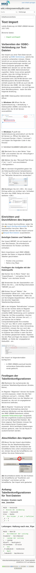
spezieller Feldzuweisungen (12, 416)
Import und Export (13, 37)
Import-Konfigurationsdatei (16, 226)
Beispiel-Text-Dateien (11, 233)
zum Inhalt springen (28, 2)
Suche (17, 12)
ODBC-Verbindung (17, 57)
